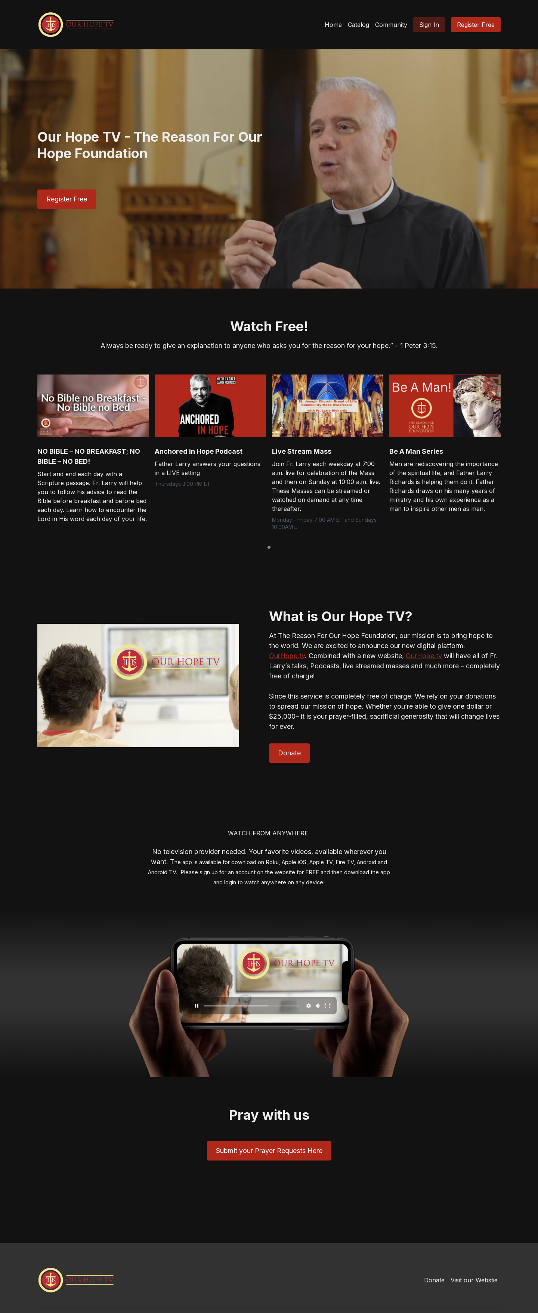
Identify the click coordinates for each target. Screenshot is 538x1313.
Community (391, 24)
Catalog (358, 24)
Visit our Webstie (474, 1280)
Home (333, 24)
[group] (93, 406)
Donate (434, 1280)
